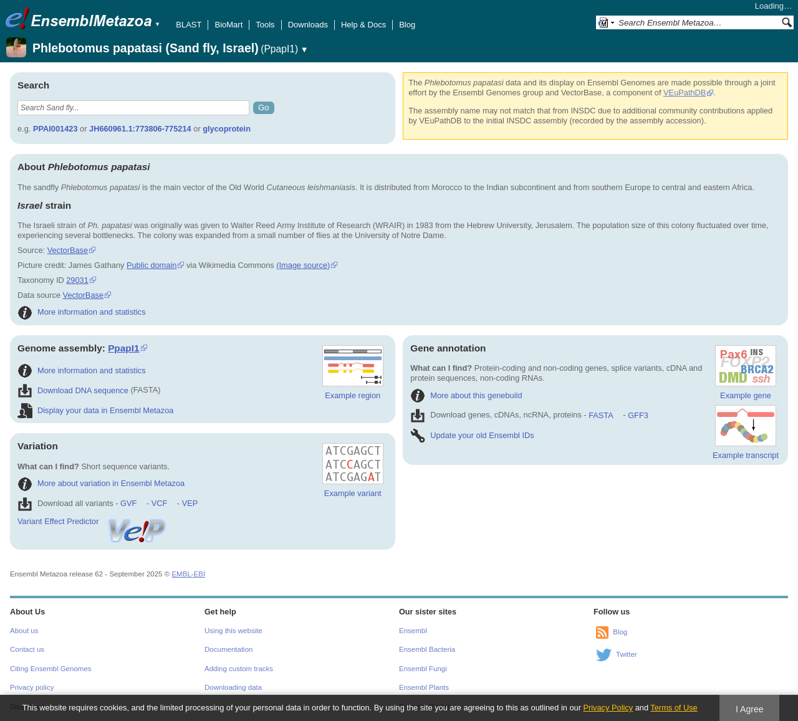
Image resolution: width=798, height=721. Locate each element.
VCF (159, 503)
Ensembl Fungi (423, 668)
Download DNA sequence (72, 390)
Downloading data (233, 687)
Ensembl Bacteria (427, 649)
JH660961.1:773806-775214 (140, 128)
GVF (128, 503)
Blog (407, 24)
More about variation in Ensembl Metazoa (101, 483)
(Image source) (303, 265)
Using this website (233, 630)
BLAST (188, 24)
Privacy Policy (608, 707)
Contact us (27, 649)
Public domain (151, 265)
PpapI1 (123, 348)
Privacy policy (32, 687)
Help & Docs (363, 24)
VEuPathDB (684, 92)
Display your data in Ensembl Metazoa (95, 410)
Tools (265, 24)
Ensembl (413, 630)
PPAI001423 (55, 128)
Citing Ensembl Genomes (51, 668)
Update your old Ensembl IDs (472, 435)
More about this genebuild (466, 395)
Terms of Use (673, 707)
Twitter (626, 654)
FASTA (601, 415)
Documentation (228, 649)
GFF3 (637, 415)
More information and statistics (81, 312)
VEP (190, 503)
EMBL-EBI (188, 574)
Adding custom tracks (238, 668)
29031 (77, 280)
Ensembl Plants (424, 687)
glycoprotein (227, 128)
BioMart (228, 24)
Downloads (308, 24)
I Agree (750, 709)
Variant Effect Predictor (92, 521)
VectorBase (67, 250)
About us (24, 630)
